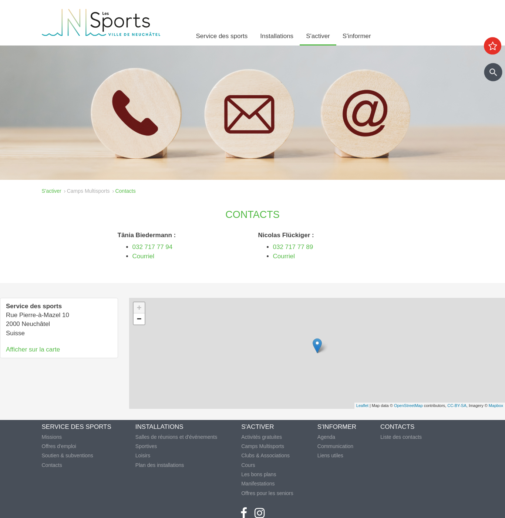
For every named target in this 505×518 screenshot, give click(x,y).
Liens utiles (330, 455)
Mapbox (496, 405)
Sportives (146, 446)
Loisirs (142, 455)
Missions (52, 437)
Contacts (52, 465)
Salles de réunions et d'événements (176, 437)
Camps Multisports (88, 191)
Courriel (143, 256)
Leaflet (362, 405)
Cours (248, 465)
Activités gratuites (261, 437)
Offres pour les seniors (267, 493)
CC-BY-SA (457, 405)
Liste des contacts (401, 437)
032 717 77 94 (152, 246)
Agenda (326, 437)
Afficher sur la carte (33, 349)
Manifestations (258, 484)
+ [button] (139, 307)
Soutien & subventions (67, 455)
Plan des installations (159, 465)
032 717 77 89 (294, 246)
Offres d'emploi (59, 446)
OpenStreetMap (408, 405)
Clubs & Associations (265, 455)
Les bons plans (258, 474)
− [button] (139, 318)
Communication (335, 446)
